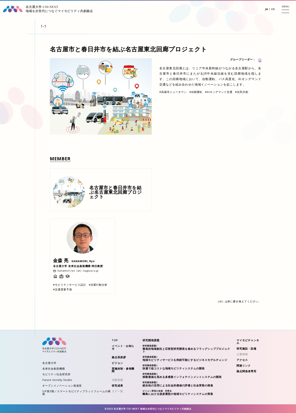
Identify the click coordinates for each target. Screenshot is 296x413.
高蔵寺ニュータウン (173, 92)
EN (273, 9)
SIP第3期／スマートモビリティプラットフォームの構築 (76, 392)
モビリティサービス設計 (69, 284)
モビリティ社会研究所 (56, 374)
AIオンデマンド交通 (218, 92)
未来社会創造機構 (53, 368)
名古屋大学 (49, 363)
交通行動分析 (98, 284)
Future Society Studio (57, 380)
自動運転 (196, 92)
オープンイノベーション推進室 (62, 385)
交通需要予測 (62, 289)
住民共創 (241, 92)
